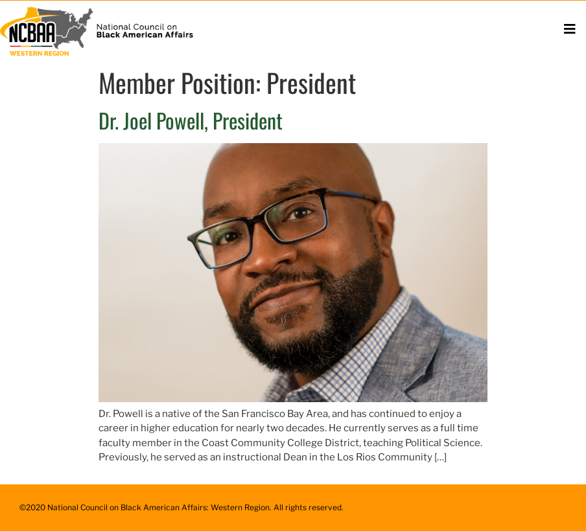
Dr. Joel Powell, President (191, 120)
